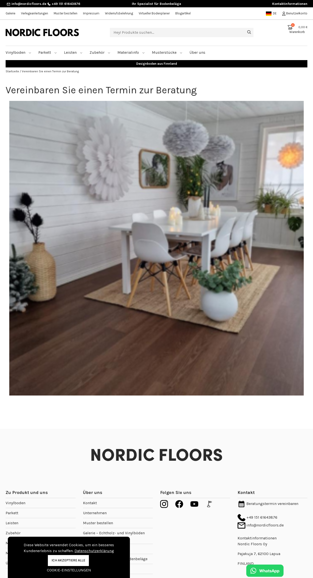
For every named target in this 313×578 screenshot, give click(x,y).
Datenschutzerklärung (94, 550)
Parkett (47, 46)
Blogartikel (183, 13)
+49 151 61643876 (63, 4)
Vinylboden (18, 46)
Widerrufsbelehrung (119, 13)
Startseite (13, 65)
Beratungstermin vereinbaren (268, 497)
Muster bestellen (65, 13)
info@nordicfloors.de (26, 4)
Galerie (10, 13)
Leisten (73, 46)
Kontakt (90, 497)
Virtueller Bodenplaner (154, 13)
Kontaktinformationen (289, 4)
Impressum (91, 13)
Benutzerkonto (294, 13)
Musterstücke (167, 46)
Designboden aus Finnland (156, 58)
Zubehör (100, 46)
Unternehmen (95, 507)
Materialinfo (131, 46)
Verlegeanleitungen (34, 13)
